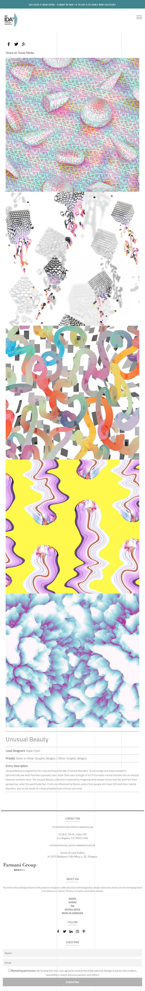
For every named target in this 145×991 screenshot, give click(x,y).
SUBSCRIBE (72, 942)
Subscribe (72, 982)
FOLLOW (72, 922)
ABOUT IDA (72, 879)
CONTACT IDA (72, 819)
